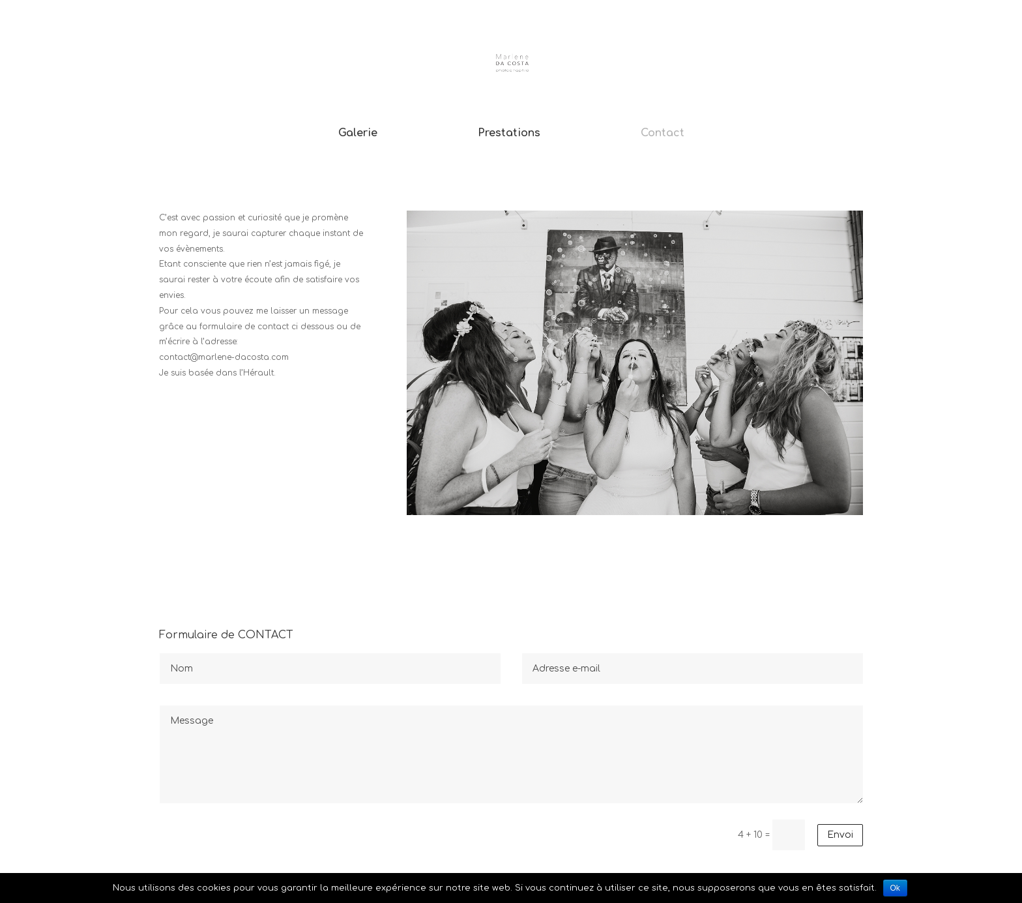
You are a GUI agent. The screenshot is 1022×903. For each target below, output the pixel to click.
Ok (895, 888)
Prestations (509, 133)
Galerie (357, 133)
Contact (662, 133)
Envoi (840, 835)
